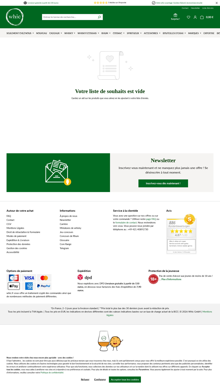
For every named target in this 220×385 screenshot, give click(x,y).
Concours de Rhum (69, 236)
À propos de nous (68, 216)
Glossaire (64, 240)
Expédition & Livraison (18, 240)
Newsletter (195, 8)
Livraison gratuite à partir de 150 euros (43, 3)
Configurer (100, 379)
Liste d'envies (207, 8)
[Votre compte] (195, 17)
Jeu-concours (66, 232)
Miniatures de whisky (70, 228)
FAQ (9, 216)
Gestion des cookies (17, 248)
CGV (9, 224)
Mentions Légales (15, 228)
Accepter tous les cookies (125, 379)
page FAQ (151, 219)
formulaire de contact (126, 222)
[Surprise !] (175, 17)
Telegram (64, 248)
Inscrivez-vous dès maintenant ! (163, 183)
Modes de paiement (16, 236)
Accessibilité (13, 252)
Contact (185, 8)
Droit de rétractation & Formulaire (23, 232)
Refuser (85, 379)
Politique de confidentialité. (52, 372)
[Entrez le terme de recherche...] (69, 17)
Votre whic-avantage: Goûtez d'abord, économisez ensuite (179, 3)
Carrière (64, 224)
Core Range (65, 244)
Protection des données (18, 244)
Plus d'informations (171, 279)
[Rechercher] (99, 17)
